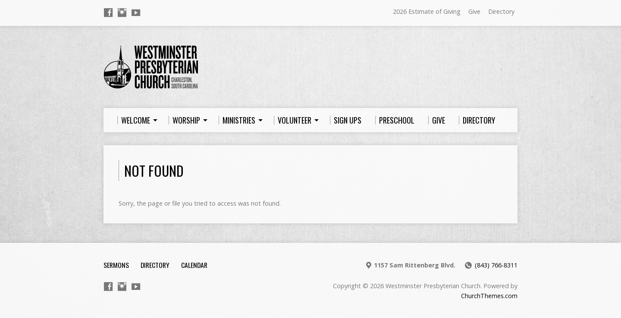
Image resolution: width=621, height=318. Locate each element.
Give (474, 11)
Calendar (194, 265)
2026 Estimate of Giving (427, 11)
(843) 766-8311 (496, 265)
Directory (501, 11)
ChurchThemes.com (489, 296)
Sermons (116, 265)
